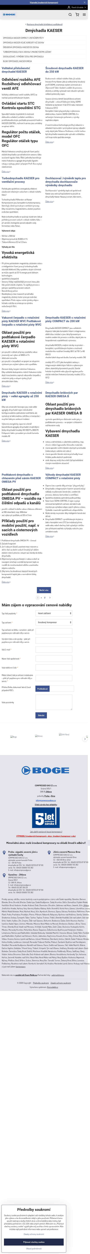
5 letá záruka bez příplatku (46, 804)
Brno (53, 796)
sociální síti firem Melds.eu (26, 975)
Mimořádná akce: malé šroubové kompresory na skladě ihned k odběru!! (46, 842)
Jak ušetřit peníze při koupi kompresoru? (46, 831)
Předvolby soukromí (41, 983)
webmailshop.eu (57, 975)
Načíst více (43, 590)
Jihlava (49, 791)
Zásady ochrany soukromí (61, 983)
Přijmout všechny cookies (34, 1247)
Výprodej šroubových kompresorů (44, 2)
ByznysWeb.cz (52, 987)
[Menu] (84, 14)
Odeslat (41, 715)
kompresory (20, 966)
